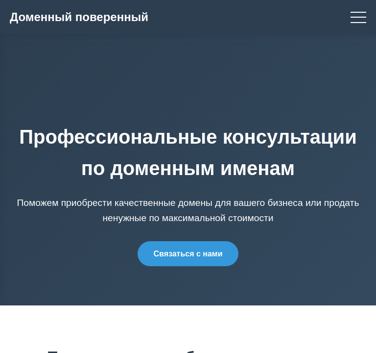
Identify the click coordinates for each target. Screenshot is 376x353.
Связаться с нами (187, 254)
